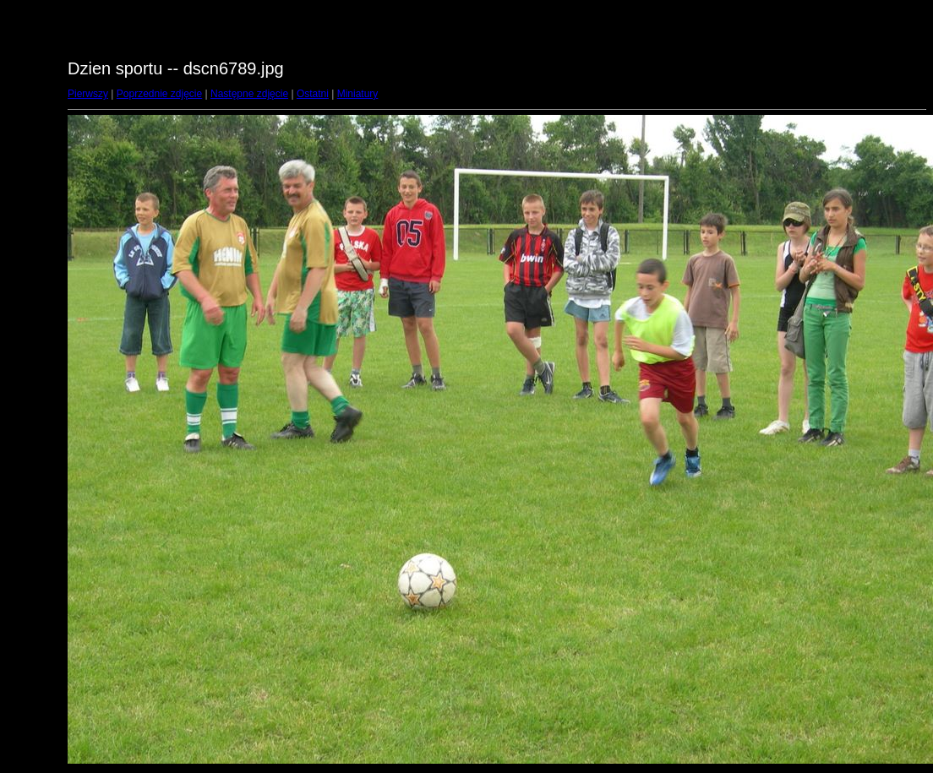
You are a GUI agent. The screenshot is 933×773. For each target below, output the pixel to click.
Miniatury (358, 94)
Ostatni (313, 94)
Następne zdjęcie (249, 94)
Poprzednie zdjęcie (159, 94)
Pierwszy (88, 94)
